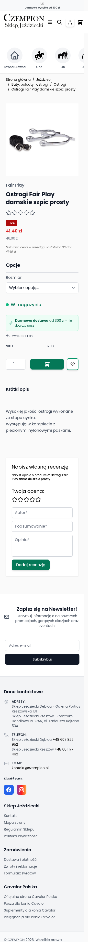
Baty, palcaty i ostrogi (29, 84)
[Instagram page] (21, 790)
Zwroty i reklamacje (20, 866)
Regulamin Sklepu (19, 829)
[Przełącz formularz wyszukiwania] (60, 22)
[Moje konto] (70, 22)
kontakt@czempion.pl (30, 767)
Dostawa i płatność (20, 859)
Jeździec (43, 79)
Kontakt (10, 815)
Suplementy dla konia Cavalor (29, 910)
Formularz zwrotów (20, 873)
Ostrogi (60, 84)
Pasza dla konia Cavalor (24, 903)
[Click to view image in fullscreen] (42, 139)
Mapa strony (14, 822)
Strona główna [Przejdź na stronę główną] (18, 79)
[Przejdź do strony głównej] (24, 21)
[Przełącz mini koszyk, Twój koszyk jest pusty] (80, 22)
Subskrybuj (42, 659)
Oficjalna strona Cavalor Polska (30, 896)
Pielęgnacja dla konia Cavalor (29, 917)
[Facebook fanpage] (9, 790)
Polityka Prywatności (21, 836)
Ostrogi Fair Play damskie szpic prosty (43, 89)
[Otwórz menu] (50, 22)
